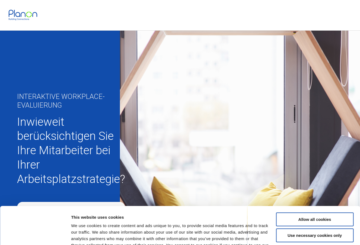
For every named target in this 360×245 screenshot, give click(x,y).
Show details (83, 234)
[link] (23, 15)
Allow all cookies (314, 187)
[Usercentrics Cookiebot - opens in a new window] (35, 234)
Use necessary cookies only (315, 203)
